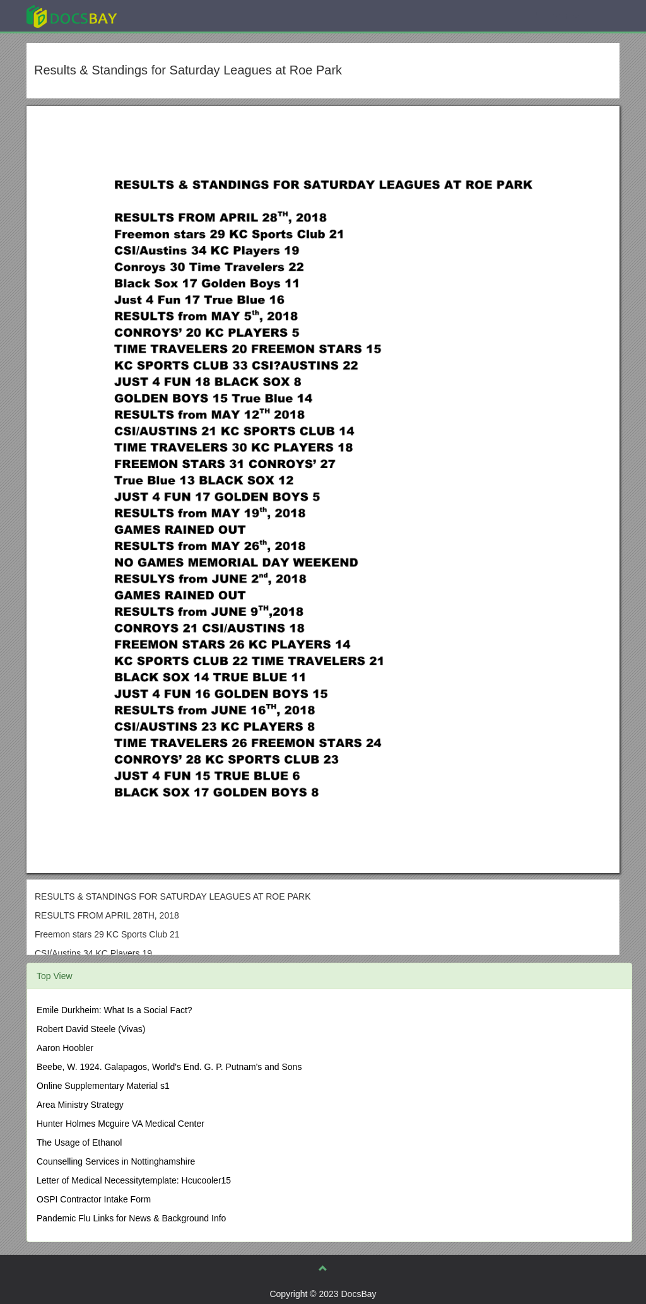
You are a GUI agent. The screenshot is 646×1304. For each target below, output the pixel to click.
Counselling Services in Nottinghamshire (116, 1161)
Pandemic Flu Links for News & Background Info (131, 1218)
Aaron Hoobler (65, 1048)
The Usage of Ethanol (79, 1142)
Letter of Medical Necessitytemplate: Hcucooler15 (134, 1180)
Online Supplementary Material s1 (103, 1086)
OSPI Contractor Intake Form (94, 1199)
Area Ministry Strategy (80, 1105)
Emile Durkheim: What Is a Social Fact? (114, 1010)
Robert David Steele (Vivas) (91, 1029)
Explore (166, 15)
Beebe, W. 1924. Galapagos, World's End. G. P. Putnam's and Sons (169, 1067)
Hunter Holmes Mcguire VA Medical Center (120, 1124)
